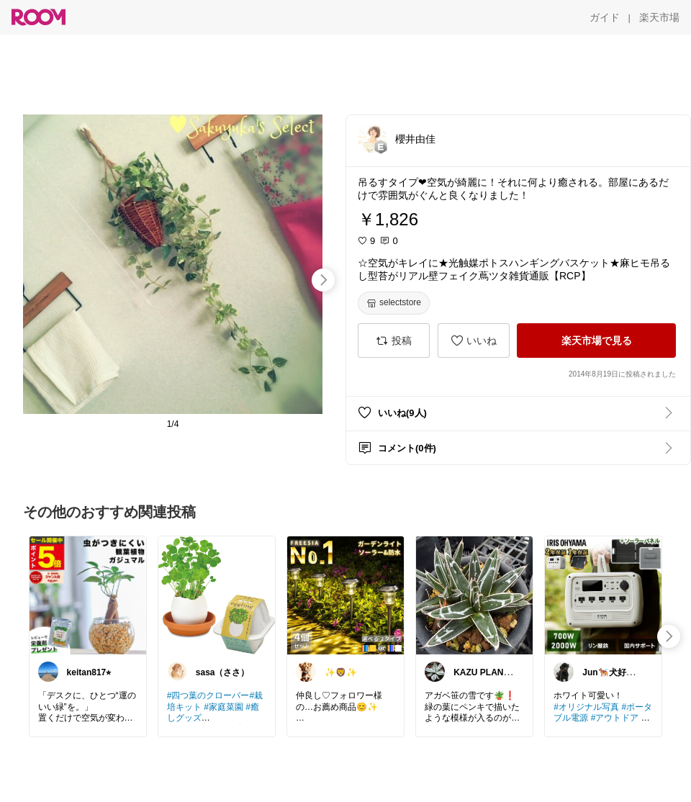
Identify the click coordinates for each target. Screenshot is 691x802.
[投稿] (394, 340)
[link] (88, 594)
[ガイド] (605, 17)
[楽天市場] (659, 17)
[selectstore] (394, 303)
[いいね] (474, 340)
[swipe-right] (323, 280)
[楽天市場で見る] (596, 340)
